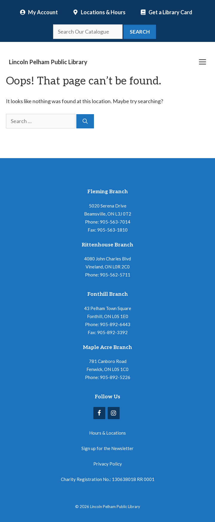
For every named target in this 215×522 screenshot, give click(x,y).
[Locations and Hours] (99, 12)
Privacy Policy (107, 463)
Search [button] (140, 32)
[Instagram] (114, 413)
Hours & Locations (107, 432)
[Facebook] (99, 413)
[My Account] (39, 12)
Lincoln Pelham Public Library (48, 61)
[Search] (85, 121)
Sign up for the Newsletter (107, 448)
